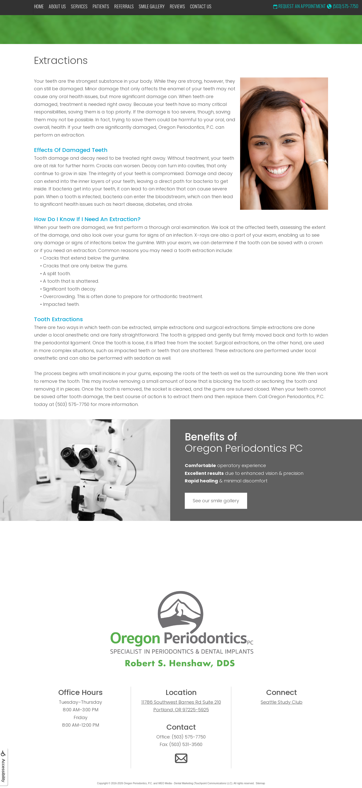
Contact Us (200, 6)
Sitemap (260, 783)
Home (39, 6)
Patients (101, 6)
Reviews (177, 6)
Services (79, 6)
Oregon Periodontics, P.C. (138, 783)
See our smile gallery (216, 500)
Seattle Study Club (281, 702)
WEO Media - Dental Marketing (175, 783)
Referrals (124, 6)
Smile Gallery (152, 6)
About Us (57, 6)
